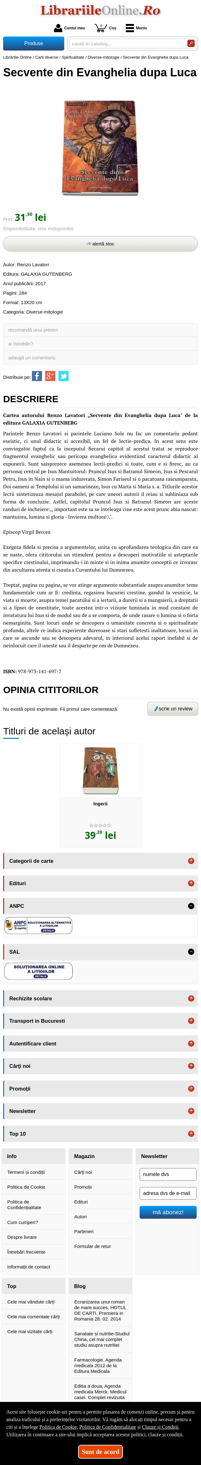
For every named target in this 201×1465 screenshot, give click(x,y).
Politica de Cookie (26, 1187)
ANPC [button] (16, 906)
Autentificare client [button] (33, 1043)
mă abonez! (168, 1212)
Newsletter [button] (22, 1111)
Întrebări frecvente (26, 1252)
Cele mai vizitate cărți (29, 1331)
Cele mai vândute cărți (30, 1301)
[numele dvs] (168, 1174)
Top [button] (11, 1286)
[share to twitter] (63, 376)
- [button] (191, 906)
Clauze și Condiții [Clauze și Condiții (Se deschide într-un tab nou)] (160, 1427)
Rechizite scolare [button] (30, 998)
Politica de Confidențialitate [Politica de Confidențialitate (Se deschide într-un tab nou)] (107, 1427)
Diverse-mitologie (44, 312)
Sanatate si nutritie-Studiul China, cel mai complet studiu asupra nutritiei (102, 1339)
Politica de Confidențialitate (24, 1204)
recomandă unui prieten (33, 329)
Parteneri (84, 1231)
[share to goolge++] (50, 376)
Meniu (136, 28)
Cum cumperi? (22, 1222)
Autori (80, 1216)
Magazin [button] (84, 1156)
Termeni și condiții (26, 1172)
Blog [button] (80, 1286)
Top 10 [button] (17, 1134)
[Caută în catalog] (191, 43)
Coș (105, 28)
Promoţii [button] (20, 1088)
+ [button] (191, 861)
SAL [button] (14, 952)
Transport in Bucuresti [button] (37, 1021)
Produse (33, 43)
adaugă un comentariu (31, 357)
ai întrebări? (20, 343)
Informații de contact (28, 1266)
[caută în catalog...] (126, 44)
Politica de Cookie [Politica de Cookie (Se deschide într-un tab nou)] (58, 1427)
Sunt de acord (100, 1451)
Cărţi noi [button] (20, 1066)
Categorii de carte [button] (31, 861)
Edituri (81, 1201)
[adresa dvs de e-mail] (168, 1193)
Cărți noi (83, 1172)
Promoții (83, 1187)
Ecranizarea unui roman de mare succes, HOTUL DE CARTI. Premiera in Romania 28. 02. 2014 (100, 1310)
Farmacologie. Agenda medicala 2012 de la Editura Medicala (98, 1365)
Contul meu (69, 28)
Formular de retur (92, 1246)
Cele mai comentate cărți (33, 1316)
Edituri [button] (17, 883)
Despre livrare (22, 1237)
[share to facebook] (37, 376)
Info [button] (12, 1156)
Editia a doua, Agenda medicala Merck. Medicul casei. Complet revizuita (100, 1391)
